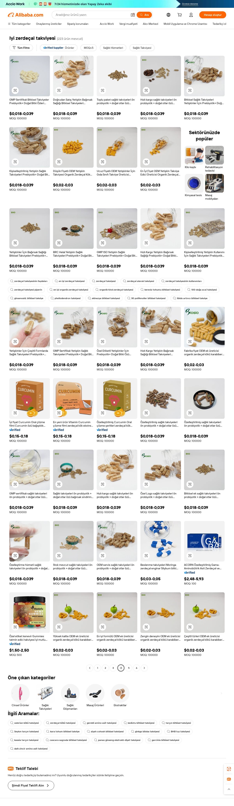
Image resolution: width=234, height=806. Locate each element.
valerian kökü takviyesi (24, 723)
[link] (229, 769)
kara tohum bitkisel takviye (63, 731)
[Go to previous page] (89, 667)
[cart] (180, 15)
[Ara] (144, 15)
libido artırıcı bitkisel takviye (190, 298)
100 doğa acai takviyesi (202, 289)
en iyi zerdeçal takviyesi (70, 281)
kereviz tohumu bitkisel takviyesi (160, 289)
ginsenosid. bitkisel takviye (26, 298)
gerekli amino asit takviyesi (99, 723)
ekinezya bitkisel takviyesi (104, 298)
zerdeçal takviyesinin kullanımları (181, 281)
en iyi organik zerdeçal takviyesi (69, 289)
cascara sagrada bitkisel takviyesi (66, 740)
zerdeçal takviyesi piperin (26, 289)
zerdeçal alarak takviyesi (138, 281)
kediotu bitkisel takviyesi (139, 723)
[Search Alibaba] (91, 15)
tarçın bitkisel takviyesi (176, 723)
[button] (132, 14)
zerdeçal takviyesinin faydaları (28, 281)
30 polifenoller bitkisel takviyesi (146, 298)
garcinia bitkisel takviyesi (163, 740)
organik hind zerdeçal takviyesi (114, 289)
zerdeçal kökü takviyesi (60, 723)
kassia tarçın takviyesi (24, 740)
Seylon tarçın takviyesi (24, 731)
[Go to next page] (144, 667)
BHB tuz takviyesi (178, 731)
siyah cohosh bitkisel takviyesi (105, 731)
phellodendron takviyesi (66, 298)
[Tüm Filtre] (21, 47)
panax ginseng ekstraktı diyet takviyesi (117, 740)
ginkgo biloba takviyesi (145, 731)
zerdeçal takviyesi (104, 281)
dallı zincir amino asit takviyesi (29, 748)
